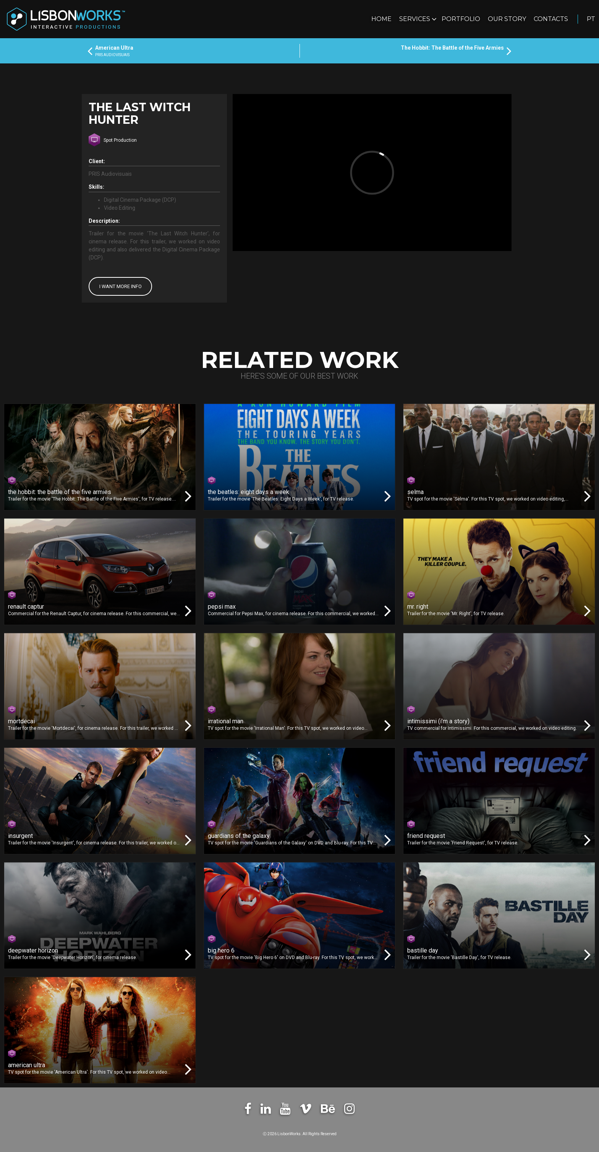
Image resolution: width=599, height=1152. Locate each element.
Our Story (507, 19)
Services (415, 19)
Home (381, 19)
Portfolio (461, 19)
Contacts (551, 19)
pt (591, 19)
